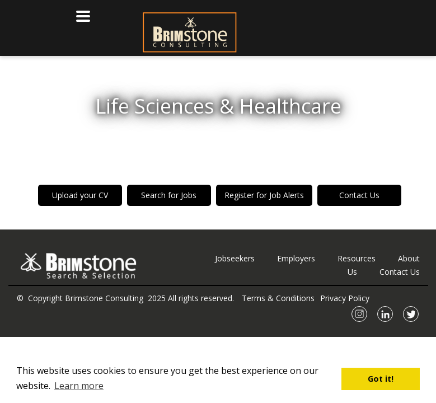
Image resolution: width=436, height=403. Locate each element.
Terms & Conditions (278, 298)
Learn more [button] (79, 385)
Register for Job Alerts (264, 195)
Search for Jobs (168, 195)
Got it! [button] (380, 378)
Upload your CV (80, 195)
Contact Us (359, 195)
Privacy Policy (344, 298)
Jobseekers (235, 258)
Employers (296, 258)
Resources (356, 258)
